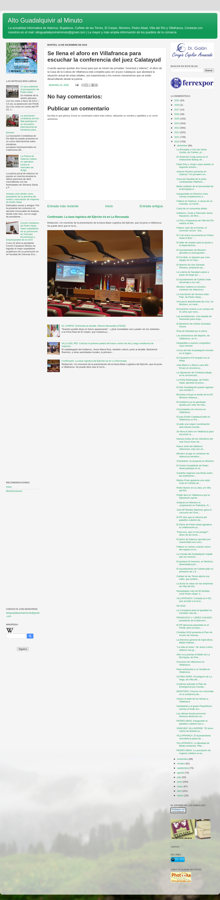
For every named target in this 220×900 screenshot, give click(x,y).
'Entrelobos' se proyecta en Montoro (195, 461)
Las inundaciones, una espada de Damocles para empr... (194, 317)
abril (179, 791)
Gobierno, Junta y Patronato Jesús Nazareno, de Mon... (195, 214)
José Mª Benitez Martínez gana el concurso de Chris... (194, 511)
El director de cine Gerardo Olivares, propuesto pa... (191, 266)
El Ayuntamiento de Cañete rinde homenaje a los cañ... (194, 281)
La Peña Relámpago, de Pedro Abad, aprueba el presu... (193, 381)
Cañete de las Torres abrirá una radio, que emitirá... (193, 577)
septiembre (183, 768)
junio (180, 781)
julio (179, 777)
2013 (177, 128)
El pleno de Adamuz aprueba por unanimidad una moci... (194, 540)
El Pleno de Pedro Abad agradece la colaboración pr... (194, 526)
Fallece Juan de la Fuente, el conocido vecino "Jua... (192, 229)
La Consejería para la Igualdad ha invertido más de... (194, 611)
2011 (177, 137)
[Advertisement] (22, 315)
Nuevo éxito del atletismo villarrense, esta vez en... (191, 447)
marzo (180, 795)
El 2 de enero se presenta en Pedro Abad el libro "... (195, 236)
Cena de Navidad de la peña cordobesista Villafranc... (191, 180)
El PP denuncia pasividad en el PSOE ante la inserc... (193, 626)
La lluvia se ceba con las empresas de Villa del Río (195, 585)
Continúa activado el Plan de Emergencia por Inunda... (191, 685)
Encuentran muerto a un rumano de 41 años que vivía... (195, 310)
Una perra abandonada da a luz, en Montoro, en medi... (195, 303)
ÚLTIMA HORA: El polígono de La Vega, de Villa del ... (194, 678)
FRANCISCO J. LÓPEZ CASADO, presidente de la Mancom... (194, 619)
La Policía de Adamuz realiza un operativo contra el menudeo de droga (28, 163)
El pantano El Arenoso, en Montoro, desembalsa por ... (195, 563)
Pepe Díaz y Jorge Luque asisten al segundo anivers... (195, 165)
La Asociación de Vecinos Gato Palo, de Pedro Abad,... (193, 295)
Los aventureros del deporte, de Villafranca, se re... (193, 337)
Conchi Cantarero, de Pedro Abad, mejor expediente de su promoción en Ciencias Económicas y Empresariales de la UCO (22, 231)
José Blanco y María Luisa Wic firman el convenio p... (193, 366)
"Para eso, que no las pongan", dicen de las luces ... (193, 533)
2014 (177, 123)
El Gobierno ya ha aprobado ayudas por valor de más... (192, 403)
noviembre (183, 759)
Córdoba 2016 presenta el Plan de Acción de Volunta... (194, 633)
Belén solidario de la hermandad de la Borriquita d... (195, 187)
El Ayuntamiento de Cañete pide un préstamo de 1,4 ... (195, 570)
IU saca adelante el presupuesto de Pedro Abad (29, 89)
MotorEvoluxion (14, 491)
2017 (177, 109)
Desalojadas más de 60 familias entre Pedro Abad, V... (193, 592)
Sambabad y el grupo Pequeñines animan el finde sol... (194, 707)
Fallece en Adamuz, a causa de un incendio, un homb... (195, 202)
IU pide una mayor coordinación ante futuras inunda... (193, 425)
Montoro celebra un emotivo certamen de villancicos (191, 288)
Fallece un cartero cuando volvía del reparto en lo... (193, 548)
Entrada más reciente (63, 206)
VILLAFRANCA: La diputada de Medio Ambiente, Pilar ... (193, 744)
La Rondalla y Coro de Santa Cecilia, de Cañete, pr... (192, 151)
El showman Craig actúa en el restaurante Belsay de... (192, 158)
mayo (180, 786)
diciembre (182, 145)
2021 (177, 100)
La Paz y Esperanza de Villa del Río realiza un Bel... (195, 222)
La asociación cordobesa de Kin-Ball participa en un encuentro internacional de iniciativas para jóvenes (22, 124)
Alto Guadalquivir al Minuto (45, 20)
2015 (177, 118)
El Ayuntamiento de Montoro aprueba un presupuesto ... (192, 251)
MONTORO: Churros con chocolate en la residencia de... (195, 692)
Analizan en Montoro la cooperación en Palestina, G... (194, 504)
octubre (181, 763)
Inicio (109, 206)
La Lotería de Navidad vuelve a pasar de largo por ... (193, 273)
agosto (181, 772)
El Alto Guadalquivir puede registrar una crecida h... (195, 388)
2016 (177, 114)
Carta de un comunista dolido (192, 208)
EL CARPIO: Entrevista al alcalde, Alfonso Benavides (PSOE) (94, 326)
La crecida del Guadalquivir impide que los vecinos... (195, 555)
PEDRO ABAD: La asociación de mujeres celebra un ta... (194, 751)
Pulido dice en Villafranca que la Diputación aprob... (193, 496)
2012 (177, 132)
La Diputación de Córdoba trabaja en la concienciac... (194, 374)
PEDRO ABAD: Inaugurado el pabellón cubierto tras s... (192, 722)
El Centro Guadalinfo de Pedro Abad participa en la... (193, 467)
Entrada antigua (151, 206)
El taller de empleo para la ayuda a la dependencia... (195, 244)
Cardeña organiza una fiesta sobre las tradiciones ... (195, 474)
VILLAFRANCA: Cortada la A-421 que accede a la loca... (194, 599)
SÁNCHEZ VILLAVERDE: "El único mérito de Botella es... (195, 729)
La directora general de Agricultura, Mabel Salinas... (195, 641)
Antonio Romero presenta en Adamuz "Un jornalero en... (192, 173)
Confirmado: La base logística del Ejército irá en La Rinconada (88, 216)
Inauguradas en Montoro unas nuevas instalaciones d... (192, 195)
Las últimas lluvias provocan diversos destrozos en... (191, 715)
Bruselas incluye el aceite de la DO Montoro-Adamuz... (195, 396)
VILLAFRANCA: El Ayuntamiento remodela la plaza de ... (194, 737)
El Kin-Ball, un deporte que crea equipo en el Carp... (193, 258)
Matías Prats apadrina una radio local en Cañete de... (193, 481)
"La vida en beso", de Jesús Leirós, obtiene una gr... (195, 648)
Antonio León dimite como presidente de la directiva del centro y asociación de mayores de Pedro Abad (22, 198)
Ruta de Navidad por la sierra (192, 331)
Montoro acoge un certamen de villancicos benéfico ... (193, 455)
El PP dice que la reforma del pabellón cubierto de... (192, 518)
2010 (177, 141)
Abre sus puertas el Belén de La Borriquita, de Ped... (193, 656)
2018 (177, 105)
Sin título (181, 605)
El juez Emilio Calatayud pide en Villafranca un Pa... (193, 418)
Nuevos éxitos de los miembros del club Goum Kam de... (195, 440)
